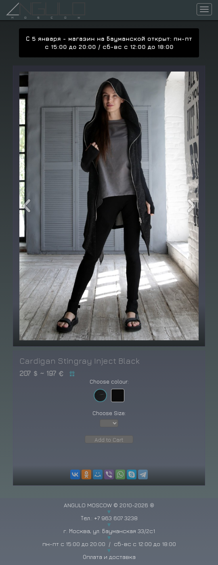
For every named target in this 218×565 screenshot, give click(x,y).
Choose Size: (109, 412)
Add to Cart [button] (109, 439)
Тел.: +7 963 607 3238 (109, 517)
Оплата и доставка (109, 556)
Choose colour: (109, 381)
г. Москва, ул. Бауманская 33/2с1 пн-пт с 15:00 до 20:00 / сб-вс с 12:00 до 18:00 (109, 537)
